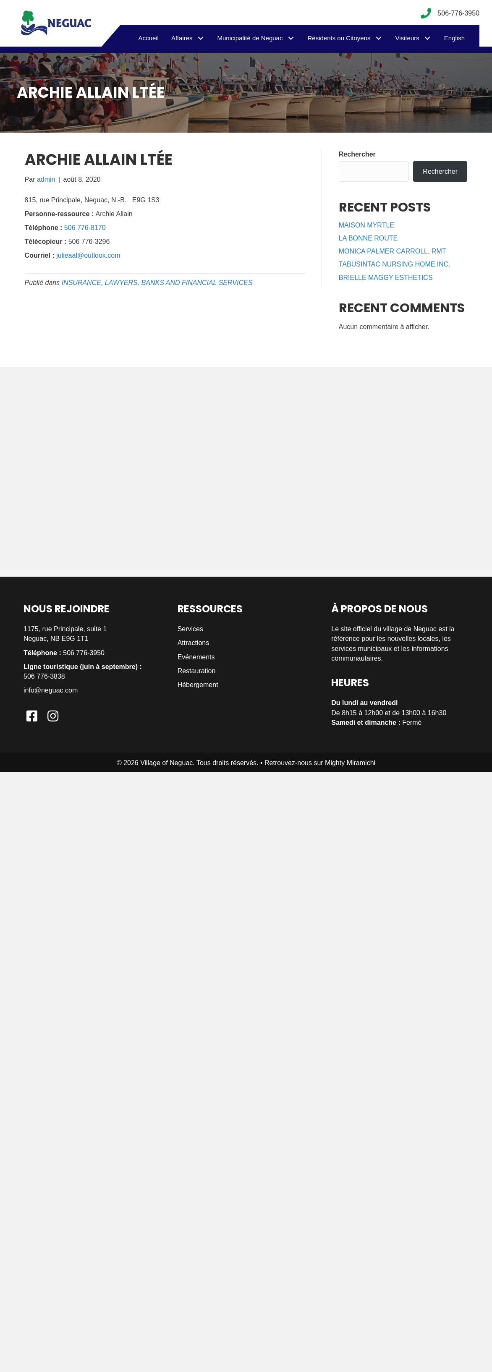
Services (190, 628)
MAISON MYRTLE (366, 225)
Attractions (193, 642)
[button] (201, 38)
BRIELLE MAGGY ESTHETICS (386, 277)
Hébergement (198, 684)
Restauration (197, 670)
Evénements (196, 657)
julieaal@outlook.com (88, 255)
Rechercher (357, 154)
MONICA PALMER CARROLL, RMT (392, 251)
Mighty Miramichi (350, 762)
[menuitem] (454, 38)
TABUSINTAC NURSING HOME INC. (394, 264)
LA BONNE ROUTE (368, 238)
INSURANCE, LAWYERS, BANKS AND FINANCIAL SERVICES (157, 282)
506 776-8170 (85, 227)
